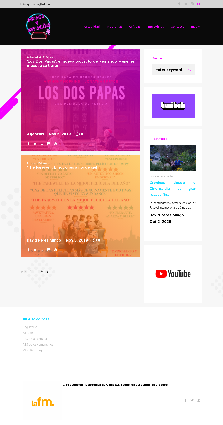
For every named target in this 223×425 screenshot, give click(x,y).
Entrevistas (155, 26)
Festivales (167, 176)
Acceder (28, 332)
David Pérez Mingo (44, 240)
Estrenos (44, 163)
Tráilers (48, 57)
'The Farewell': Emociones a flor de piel (62, 167)
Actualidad (92, 26)
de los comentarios (38, 344)
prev (24, 271)
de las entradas (35, 338)
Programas (114, 26)
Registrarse (30, 326)
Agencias (35, 134)
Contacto (177, 26)
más (194, 26)
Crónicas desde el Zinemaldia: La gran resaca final (173, 189)
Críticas (134, 26)
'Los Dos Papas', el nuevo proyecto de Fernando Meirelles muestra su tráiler (81, 63)
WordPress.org (32, 350)
